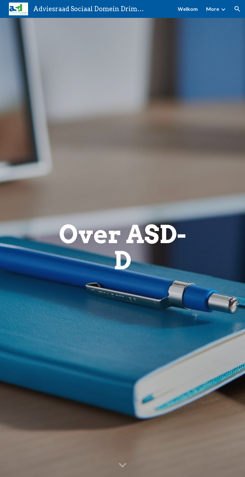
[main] (122, 247)
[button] (237, 9)
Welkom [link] (188, 9)
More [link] (212, 9)
